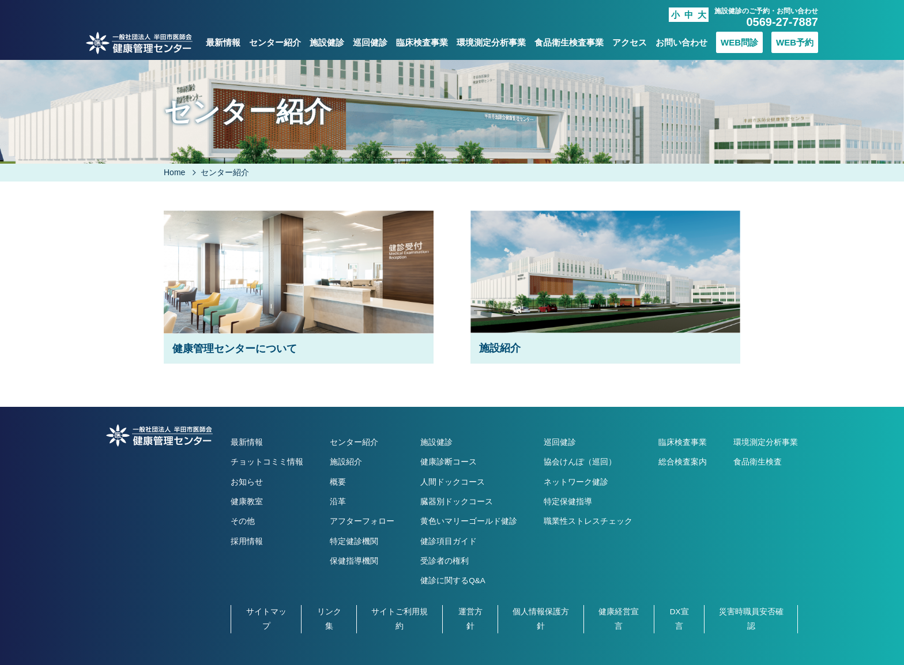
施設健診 (327, 42)
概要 (338, 482)
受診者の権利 (444, 561)
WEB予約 (794, 42)
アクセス (629, 42)
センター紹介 (275, 42)
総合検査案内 (682, 462)
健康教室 (247, 501)
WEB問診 (739, 42)
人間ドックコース (452, 482)
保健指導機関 (354, 561)
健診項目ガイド (448, 541)
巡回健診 (370, 42)
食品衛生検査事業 (569, 42)
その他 (243, 521)
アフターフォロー (362, 521)
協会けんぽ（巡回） (580, 462)
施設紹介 (346, 462)
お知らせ (247, 482)
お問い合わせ (681, 42)
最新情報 (223, 42)
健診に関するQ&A (452, 580)
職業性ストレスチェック (588, 521)
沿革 (338, 501)
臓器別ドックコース (456, 501)
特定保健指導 (568, 501)
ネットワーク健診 (576, 482)
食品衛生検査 (757, 462)
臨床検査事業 (422, 42)
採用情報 (247, 541)
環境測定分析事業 (491, 42)
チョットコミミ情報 (267, 462)
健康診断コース (448, 462)
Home (174, 172)
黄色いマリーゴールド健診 (468, 521)
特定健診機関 (354, 541)
